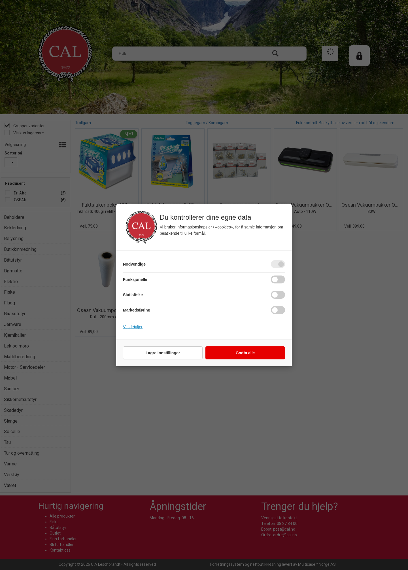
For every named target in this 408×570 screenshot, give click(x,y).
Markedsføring (136, 310)
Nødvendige (134, 264)
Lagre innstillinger (163, 353)
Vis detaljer (133, 327)
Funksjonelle (135, 279)
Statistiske (133, 295)
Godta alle (245, 353)
